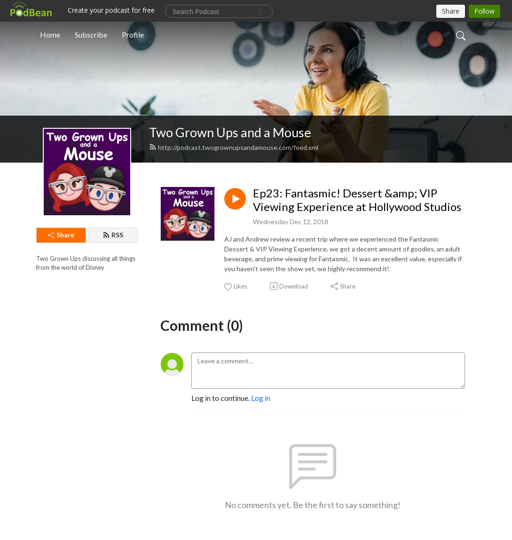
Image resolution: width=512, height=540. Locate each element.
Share (61, 235)
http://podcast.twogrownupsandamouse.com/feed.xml (233, 147)
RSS (112, 235)
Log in (260, 397)
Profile (133, 34)
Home (50, 34)
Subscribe (91, 34)
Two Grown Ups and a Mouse (230, 132)
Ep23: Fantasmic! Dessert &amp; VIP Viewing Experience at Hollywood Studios (357, 200)
